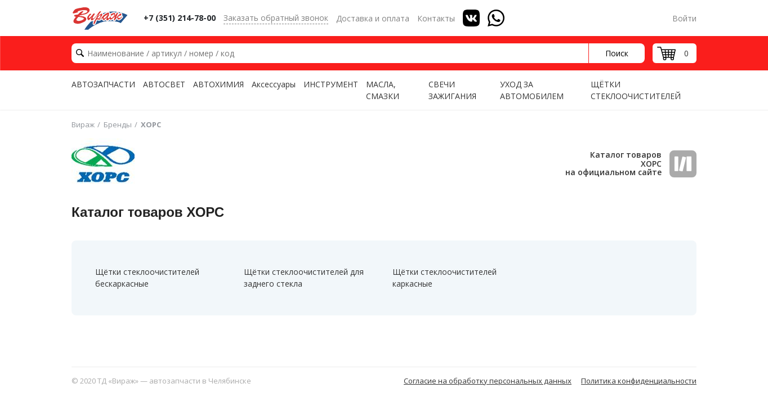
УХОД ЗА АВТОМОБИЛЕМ (532, 90)
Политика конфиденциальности (638, 381)
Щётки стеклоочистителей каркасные (444, 277)
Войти (684, 18)
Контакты (436, 18)
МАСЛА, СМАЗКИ (382, 90)
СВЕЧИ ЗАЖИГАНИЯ (452, 90)
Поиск (616, 53)
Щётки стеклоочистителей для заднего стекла (304, 277)
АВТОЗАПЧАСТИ (103, 84)
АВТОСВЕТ (164, 84)
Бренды (118, 124)
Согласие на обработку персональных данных (487, 381)
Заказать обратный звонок (276, 17)
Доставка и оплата (372, 18)
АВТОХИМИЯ (218, 84)
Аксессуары (274, 84)
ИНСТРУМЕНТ (330, 84)
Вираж (83, 124)
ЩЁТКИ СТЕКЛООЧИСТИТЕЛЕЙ (636, 90)
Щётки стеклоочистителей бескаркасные (147, 277)
